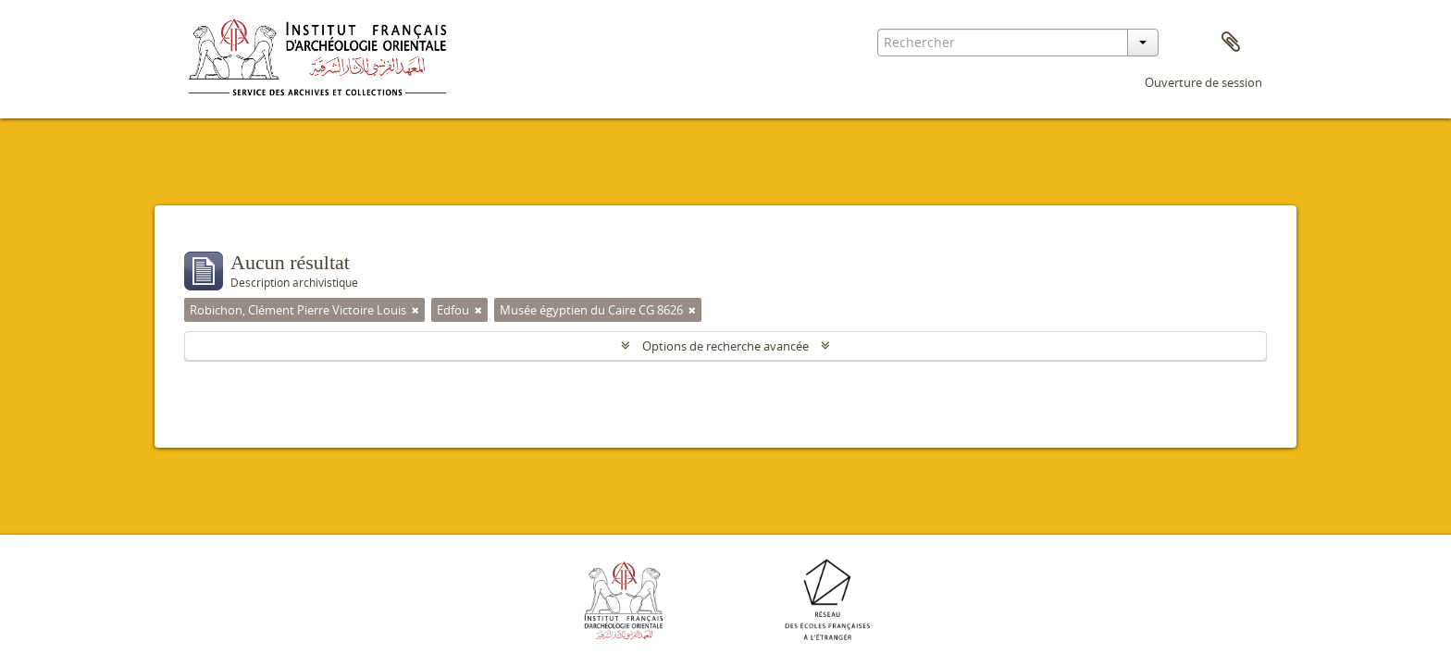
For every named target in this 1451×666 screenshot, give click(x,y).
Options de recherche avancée (725, 346)
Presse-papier (1231, 42)
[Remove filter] (415, 310)
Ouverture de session (1203, 82)
